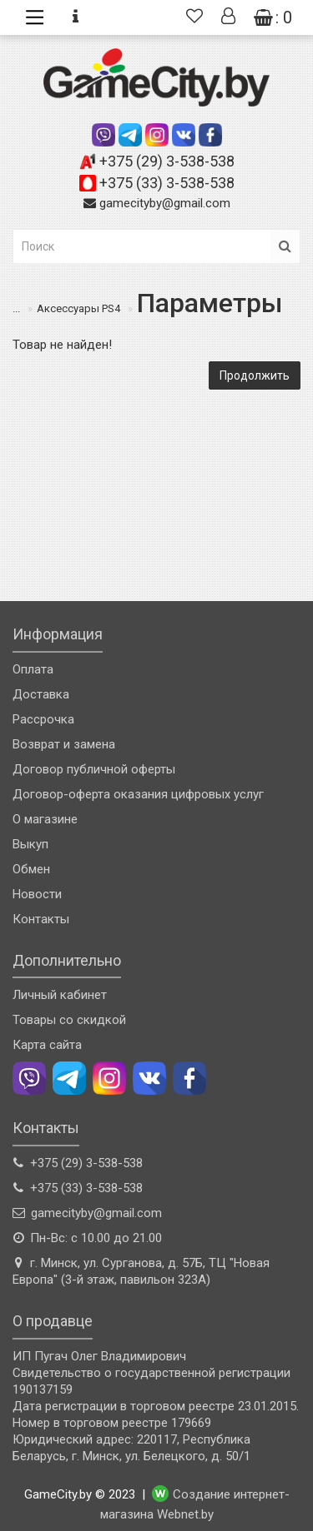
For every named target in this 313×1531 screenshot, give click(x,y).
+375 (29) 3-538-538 (167, 161)
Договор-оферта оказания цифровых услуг (138, 794)
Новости (37, 894)
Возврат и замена (64, 744)
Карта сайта (47, 1044)
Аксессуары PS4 (78, 308)
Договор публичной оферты (94, 769)
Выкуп (30, 844)
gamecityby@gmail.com (164, 203)
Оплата (33, 669)
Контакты (41, 919)
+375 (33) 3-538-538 (167, 182)
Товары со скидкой (69, 1019)
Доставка (41, 694)
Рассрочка (43, 719)
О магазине (45, 819)
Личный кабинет (60, 994)
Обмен (31, 869)
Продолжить (255, 375)
